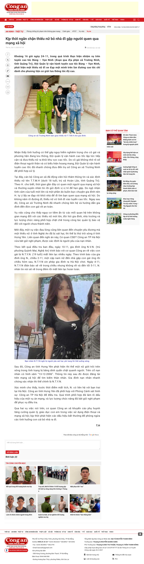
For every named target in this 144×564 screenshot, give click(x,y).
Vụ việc (81, 31)
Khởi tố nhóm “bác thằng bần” (80, 515)
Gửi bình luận (12, 452)
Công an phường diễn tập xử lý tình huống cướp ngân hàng (130, 216)
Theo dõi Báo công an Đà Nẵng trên (81, 435)
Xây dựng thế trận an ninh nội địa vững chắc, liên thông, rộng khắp (130, 156)
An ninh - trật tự (22, 20)
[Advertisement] (85, 8)
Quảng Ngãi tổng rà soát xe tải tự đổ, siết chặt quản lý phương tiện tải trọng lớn (130, 170)
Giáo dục (99, 20)
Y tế (92, 20)
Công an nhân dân (36, 20)
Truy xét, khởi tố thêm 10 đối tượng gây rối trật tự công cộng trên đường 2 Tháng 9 (52, 489)
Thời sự (11, 20)
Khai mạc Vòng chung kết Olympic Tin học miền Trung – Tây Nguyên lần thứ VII (130, 203)
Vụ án (89, 31)
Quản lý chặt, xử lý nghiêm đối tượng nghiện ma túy (51, 516)
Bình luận (11, 457)
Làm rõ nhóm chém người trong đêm (19, 515)
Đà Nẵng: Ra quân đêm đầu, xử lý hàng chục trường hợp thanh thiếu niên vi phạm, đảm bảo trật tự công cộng (122, 187)
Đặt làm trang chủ (91, 555)
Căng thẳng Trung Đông (100, 27)
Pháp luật (49, 20)
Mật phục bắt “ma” (77, 486)
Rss (115, 559)
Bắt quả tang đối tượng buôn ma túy (19, 486)
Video (122, 20)
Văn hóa (85, 20)
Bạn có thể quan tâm (117, 130)
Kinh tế (77, 20)
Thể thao (115, 20)
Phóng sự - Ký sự (67, 20)
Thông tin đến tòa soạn (121, 555)
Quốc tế (107, 20)
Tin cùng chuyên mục (16, 463)
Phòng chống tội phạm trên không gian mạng (43, 31)
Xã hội (57, 20)
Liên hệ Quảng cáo (91, 559)
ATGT (74, 31)
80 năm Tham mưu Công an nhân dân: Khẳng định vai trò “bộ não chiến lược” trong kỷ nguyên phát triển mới (122, 141)
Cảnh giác (66, 31)
